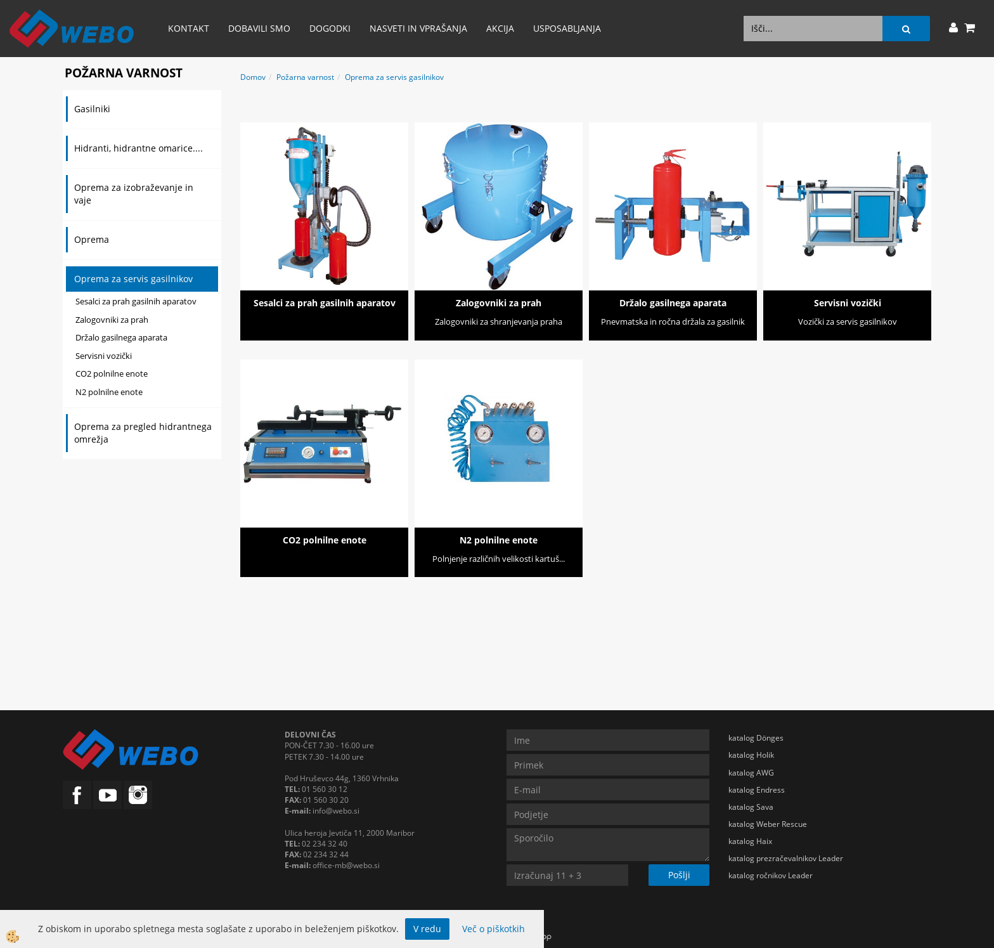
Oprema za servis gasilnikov (133, 279)
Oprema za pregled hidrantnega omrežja (143, 432)
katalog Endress (756, 789)
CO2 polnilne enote (111, 373)
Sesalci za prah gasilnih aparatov (136, 301)
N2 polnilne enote (109, 392)
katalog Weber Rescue (767, 824)
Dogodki (330, 28)
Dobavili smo (259, 28)
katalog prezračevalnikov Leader (785, 858)
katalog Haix (750, 841)
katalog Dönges (756, 737)
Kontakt (188, 28)
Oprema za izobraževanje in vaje (133, 193)
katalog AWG (751, 772)
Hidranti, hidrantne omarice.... (138, 148)
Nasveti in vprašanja (418, 28)
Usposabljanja (567, 28)
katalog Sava (750, 807)
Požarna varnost (305, 77)
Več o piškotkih (493, 929)
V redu (427, 929)
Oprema (91, 239)
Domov (253, 77)
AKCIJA (500, 28)
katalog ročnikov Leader (770, 875)
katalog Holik (751, 755)
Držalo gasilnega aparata (121, 337)
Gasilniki (92, 109)
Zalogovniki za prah (111, 319)
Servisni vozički (103, 355)
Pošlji (679, 875)
